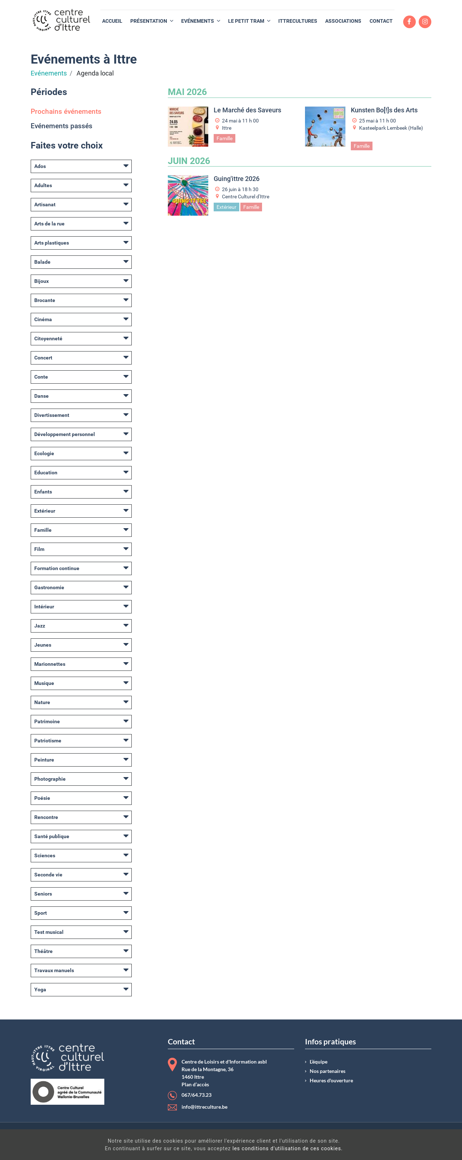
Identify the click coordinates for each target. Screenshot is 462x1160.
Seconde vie (48, 874)
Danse (41, 396)
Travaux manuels (54, 970)
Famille (43, 530)
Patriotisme (47, 740)
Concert (43, 358)
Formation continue (56, 568)
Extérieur (44, 511)
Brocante (44, 300)
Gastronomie (49, 587)
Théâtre (43, 951)
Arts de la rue (49, 224)
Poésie (42, 798)
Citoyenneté (48, 338)
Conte (41, 377)
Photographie (50, 779)
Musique (44, 683)
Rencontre (46, 817)
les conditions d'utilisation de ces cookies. (242, 1148)
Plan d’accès (195, 1084)
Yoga (40, 989)
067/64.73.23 (197, 1095)
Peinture (44, 760)
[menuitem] (112, 21)
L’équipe (318, 1062)
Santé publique (51, 836)
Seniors (43, 894)
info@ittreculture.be (204, 1107)
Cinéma (43, 319)
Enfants (43, 492)
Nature (42, 702)
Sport (40, 913)
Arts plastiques (51, 243)
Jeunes (42, 645)
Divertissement (51, 415)
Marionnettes (49, 664)
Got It (403, 1145)
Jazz (39, 626)
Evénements (49, 73)
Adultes (43, 185)
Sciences (44, 855)
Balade (42, 262)
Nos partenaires (327, 1071)
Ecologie (44, 453)
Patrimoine (47, 721)
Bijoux (41, 281)
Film (39, 549)
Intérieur (44, 606)
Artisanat (45, 204)
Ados (40, 166)
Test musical (49, 932)
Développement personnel (64, 434)
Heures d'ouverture (331, 1080)
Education (45, 472)
